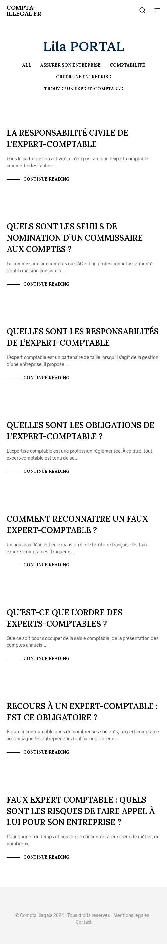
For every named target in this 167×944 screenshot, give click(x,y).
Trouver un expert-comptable (83, 89)
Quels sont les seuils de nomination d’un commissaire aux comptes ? (75, 237)
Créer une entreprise (83, 77)
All (26, 65)
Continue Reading (46, 179)
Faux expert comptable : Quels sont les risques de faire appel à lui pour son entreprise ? (81, 811)
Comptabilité (127, 65)
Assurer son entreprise (70, 65)
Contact (84, 922)
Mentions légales (131, 915)
